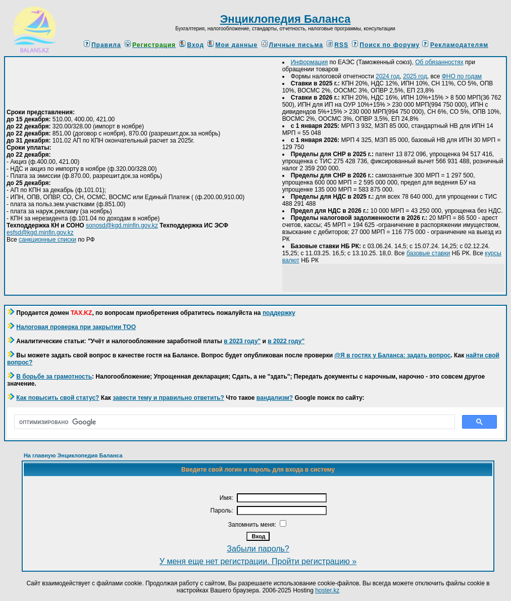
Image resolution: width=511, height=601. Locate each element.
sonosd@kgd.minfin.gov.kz (122, 225)
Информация (309, 62)
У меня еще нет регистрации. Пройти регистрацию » (258, 561)
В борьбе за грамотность (54, 376)
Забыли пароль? (258, 548)
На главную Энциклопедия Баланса (73, 455)
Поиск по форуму (386, 45)
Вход (191, 45)
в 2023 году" (242, 341)
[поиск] (233, 422)
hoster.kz (327, 590)
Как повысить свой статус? (57, 397)
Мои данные (233, 45)
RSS (337, 45)
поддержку (279, 312)
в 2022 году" (286, 341)
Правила (102, 45)
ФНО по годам (462, 76)
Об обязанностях (439, 62)
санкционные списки (47, 239)
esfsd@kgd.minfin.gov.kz (40, 232)
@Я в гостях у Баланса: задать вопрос (392, 355)
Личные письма (292, 45)
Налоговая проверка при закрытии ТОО (76, 327)
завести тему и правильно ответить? (168, 397)
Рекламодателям (459, 45)
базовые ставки (428, 253)
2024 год (388, 76)
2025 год (415, 76)
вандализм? (275, 397)
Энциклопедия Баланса (285, 19)
